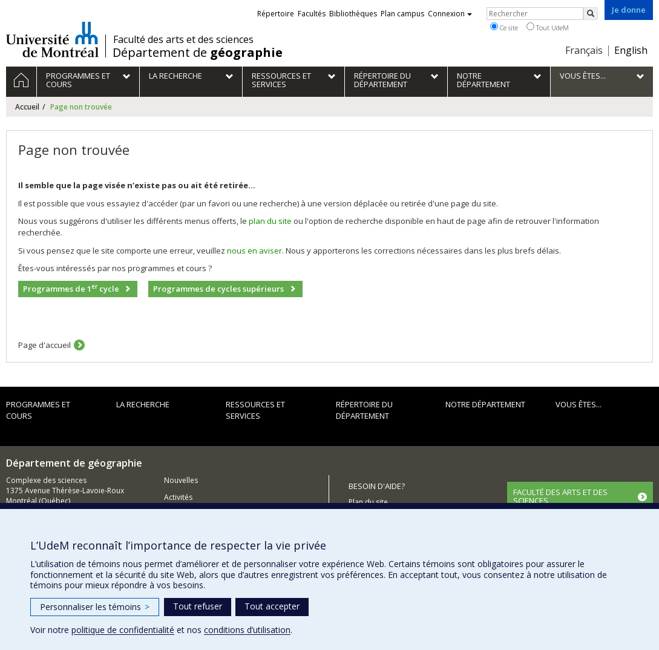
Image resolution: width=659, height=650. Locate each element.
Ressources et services (255, 410)
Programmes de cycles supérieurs (218, 288)
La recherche (142, 404)
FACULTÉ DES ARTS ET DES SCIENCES (560, 496)
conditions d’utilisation (247, 629)
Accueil (27, 107)
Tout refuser (197, 606)
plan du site (270, 220)
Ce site (504, 27)
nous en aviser (254, 250)
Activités (178, 497)
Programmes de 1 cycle (71, 288)
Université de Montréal (52, 39)
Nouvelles (181, 480)
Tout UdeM (547, 27)
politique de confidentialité (122, 629)
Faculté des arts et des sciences (183, 39)
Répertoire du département (364, 410)
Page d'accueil (44, 345)
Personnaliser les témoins (94, 606)
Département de (198, 53)
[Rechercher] (590, 13)
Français (584, 50)
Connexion (450, 13)
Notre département (485, 404)
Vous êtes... (579, 404)
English (631, 50)
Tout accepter (272, 606)
